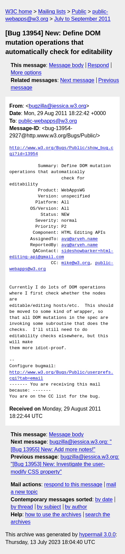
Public (79, 11)
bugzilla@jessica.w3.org (57, 106)
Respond (98, 65)
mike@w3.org (75, 263)
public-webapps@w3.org (47, 121)
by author (76, 507)
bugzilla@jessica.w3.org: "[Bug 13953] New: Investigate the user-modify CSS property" (65, 464)
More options (26, 72)
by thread (22, 507)
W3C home (18, 11)
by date (103, 499)
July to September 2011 (82, 19)
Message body (66, 65)
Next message (77, 80)
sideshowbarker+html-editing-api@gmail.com (61, 254)
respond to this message (73, 484)
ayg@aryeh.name (79, 239)
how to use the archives (53, 514)
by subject (49, 507)
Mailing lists (52, 11)
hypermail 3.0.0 (97, 534)
